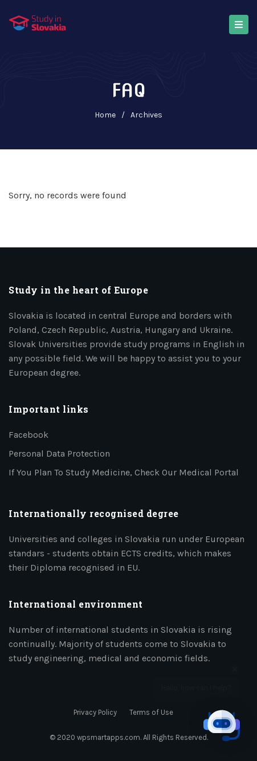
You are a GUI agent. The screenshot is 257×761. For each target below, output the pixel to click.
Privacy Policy (95, 712)
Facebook (28, 434)
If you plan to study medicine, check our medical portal (124, 472)
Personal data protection (59, 453)
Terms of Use (151, 712)
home (105, 115)
